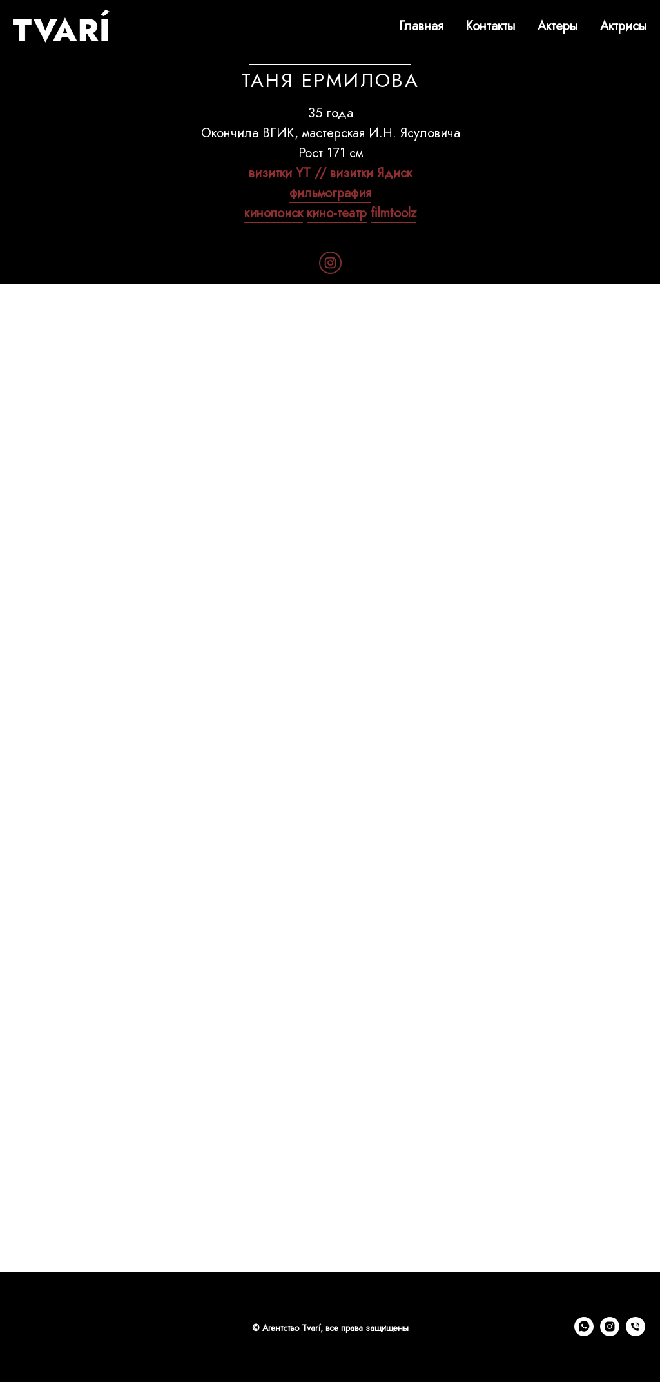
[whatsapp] (584, 1332)
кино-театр (337, 213)
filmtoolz (393, 213)
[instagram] (609, 1332)
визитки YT (280, 173)
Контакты (490, 26)
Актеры (558, 26)
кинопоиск (273, 213)
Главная (421, 26)
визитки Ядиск (371, 173)
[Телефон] (635, 1332)
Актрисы (623, 26)
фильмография (330, 193)
